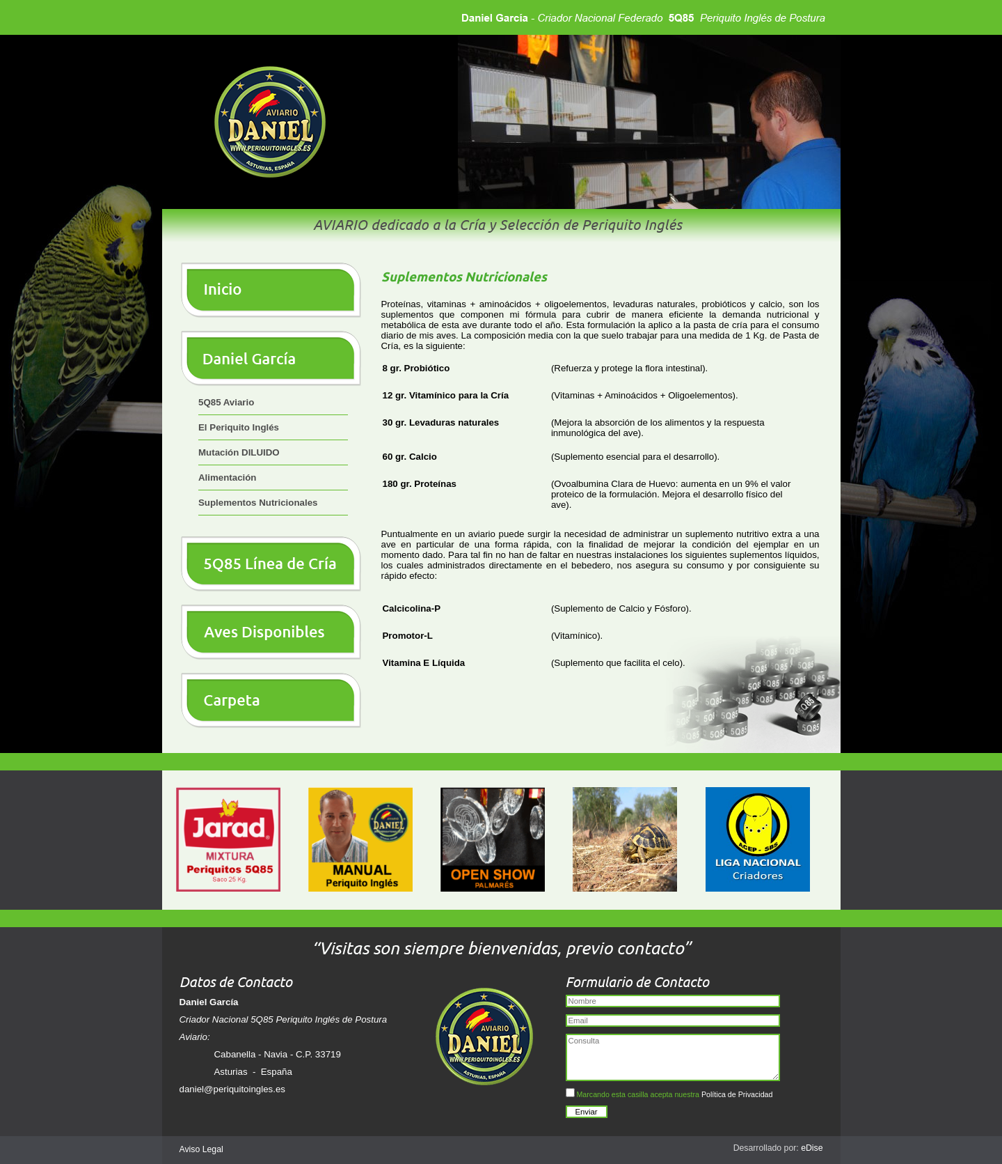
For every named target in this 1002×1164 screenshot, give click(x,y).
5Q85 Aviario (226, 402)
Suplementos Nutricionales (257, 502)
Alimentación (227, 477)
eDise (811, 1148)
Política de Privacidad (736, 1094)
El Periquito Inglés (238, 427)
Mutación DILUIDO (239, 452)
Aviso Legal (201, 1149)
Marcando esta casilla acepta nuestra (669, 1093)
